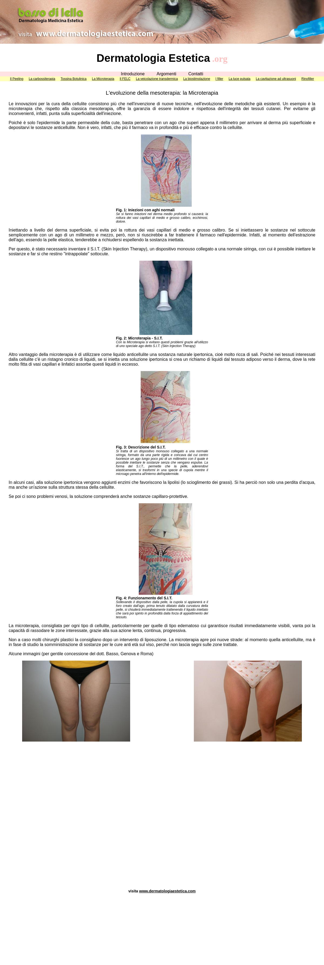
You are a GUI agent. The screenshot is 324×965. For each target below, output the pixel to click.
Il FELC (125, 79)
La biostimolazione (196, 79)
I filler (219, 79)
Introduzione (132, 74)
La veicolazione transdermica (157, 79)
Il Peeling (16, 79)
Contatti (195, 74)
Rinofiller (307, 79)
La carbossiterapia (42, 79)
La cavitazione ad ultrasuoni (276, 79)
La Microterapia (103, 79)
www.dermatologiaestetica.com (167, 891)
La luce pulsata (240, 79)
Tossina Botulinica (73, 79)
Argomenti (166, 74)
